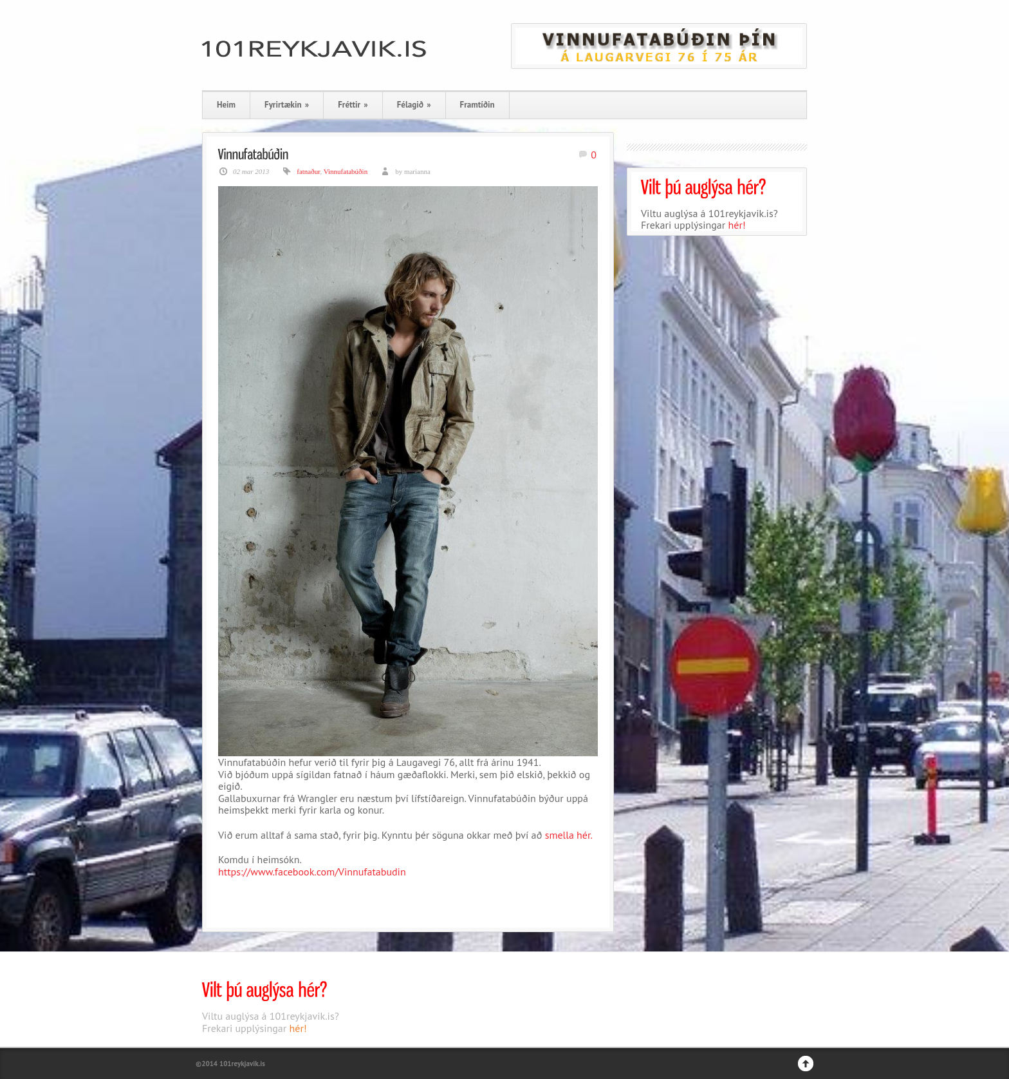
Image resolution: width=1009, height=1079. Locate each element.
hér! (737, 224)
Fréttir (352, 104)
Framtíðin (477, 104)
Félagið (414, 104)
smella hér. (569, 834)
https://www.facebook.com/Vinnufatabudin (312, 871)
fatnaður (308, 171)
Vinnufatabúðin (345, 171)
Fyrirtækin (286, 104)
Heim (226, 104)
